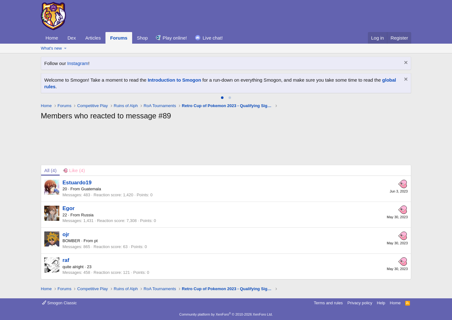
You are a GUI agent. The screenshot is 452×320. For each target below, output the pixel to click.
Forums (118, 38)
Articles (93, 38)
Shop (142, 38)
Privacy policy (359, 303)
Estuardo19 (77, 183)
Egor (68, 208)
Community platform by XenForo (226, 314)
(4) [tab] (50, 170)
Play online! (175, 38)
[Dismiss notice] (405, 63)
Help (381, 303)
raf (65, 260)
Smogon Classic (59, 303)
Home (52, 38)
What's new (51, 48)
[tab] (222, 97)
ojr (65, 234)
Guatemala (91, 189)
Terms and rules (328, 303)
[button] (65, 48)
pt (96, 240)
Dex (71, 38)
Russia (87, 215)
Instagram (77, 63)
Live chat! (213, 38)
